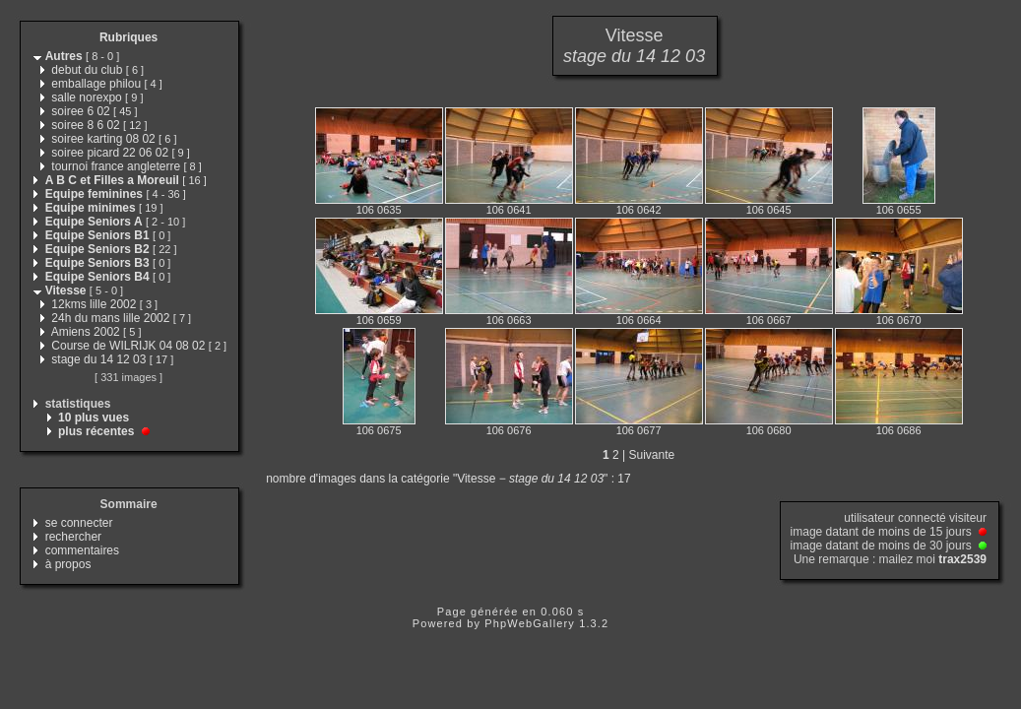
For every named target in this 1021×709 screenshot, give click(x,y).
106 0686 (899, 430)
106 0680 (769, 430)
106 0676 (509, 430)
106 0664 (639, 320)
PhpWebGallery (529, 623)
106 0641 (509, 210)
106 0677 (639, 430)
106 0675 (379, 430)
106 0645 (769, 210)
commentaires (82, 550)
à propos (68, 564)
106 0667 (769, 320)
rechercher (73, 537)
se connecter (79, 523)
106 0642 (639, 210)
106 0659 (379, 320)
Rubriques (128, 37)
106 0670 (899, 320)
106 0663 (509, 320)
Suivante (651, 455)
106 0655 (899, 210)
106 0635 (379, 210)
